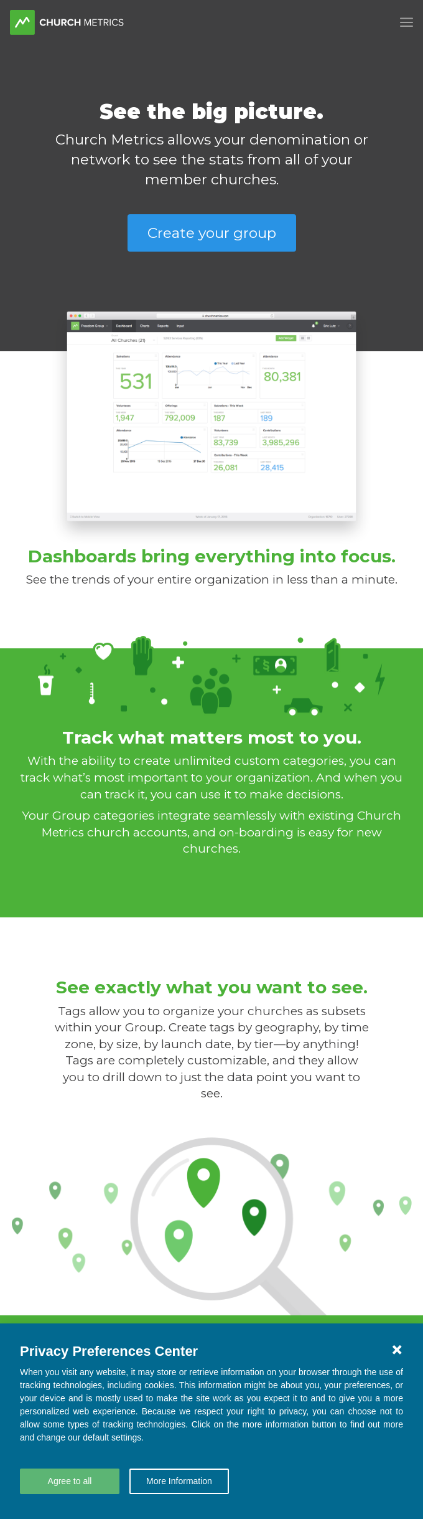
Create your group (211, 233)
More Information (179, 1481)
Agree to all (70, 1481)
